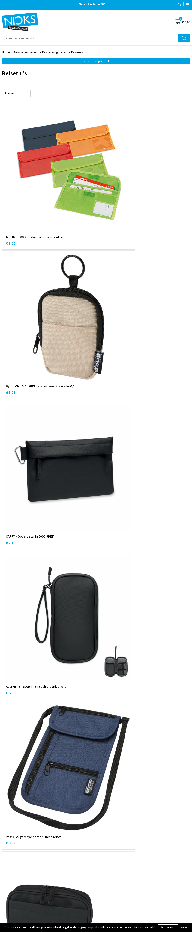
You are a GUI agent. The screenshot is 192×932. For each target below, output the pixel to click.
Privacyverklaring (109, 883)
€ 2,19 (10, 314)
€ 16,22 (105, 536)
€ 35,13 (11, 758)
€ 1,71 (105, 203)
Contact (7, 872)
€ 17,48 (11, 647)
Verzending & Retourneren (19, 878)
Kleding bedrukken (110, 833)
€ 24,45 (105, 647)
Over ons (103, 827)
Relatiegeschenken (26, 52)
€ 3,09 (105, 314)
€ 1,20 (10, 203)
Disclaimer (105, 889)
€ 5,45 (105, 425)
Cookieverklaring (109, 878)
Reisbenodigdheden (54, 52)
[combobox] (90, 38)
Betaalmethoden (13, 883)
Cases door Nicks (108, 838)
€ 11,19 (11, 536)
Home (6, 52)
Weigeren (183, 927)
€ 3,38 (10, 425)
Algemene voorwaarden (113, 872)
